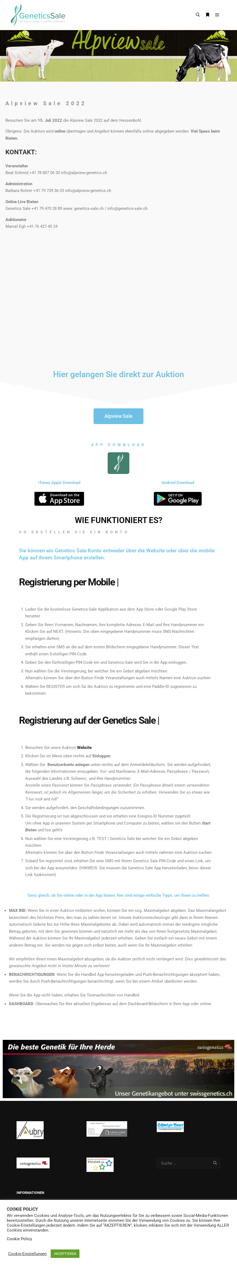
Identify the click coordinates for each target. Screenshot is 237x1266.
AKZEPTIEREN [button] (65, 1254)
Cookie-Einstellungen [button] (27, 1253)
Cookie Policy (19, 1238)
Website (84, 747)
